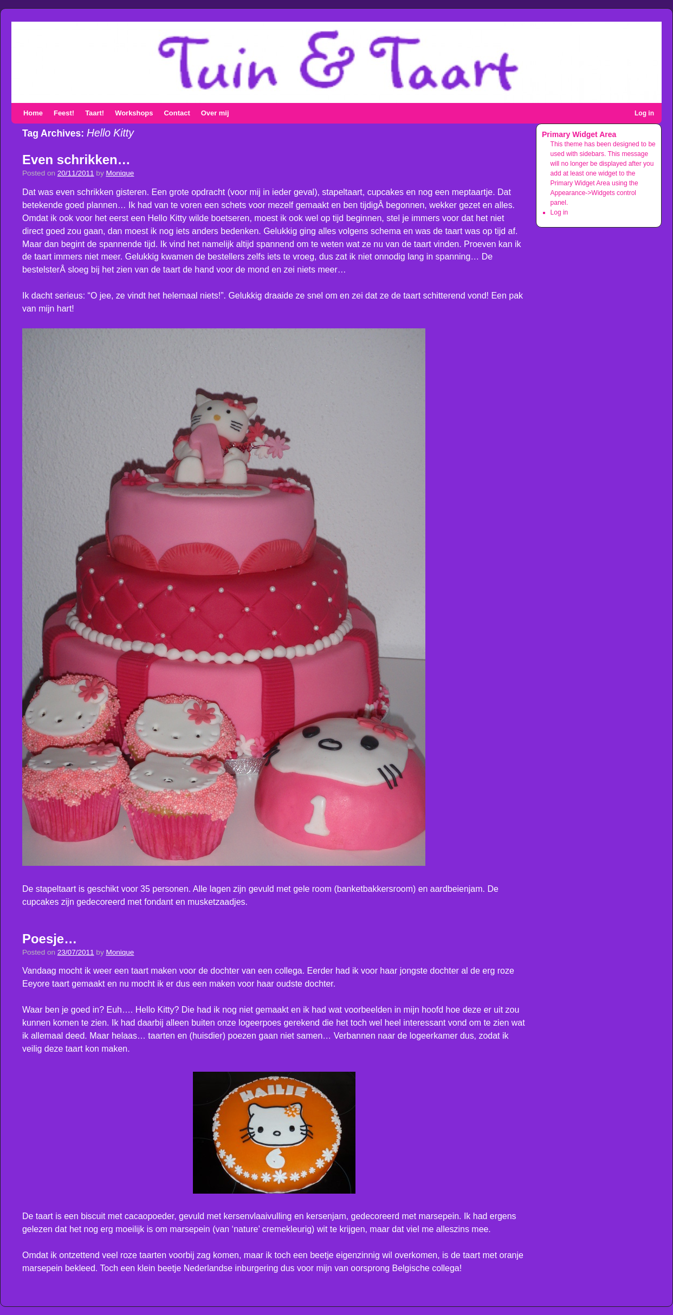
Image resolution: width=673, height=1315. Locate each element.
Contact (177, 113)
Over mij (215, 113)
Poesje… (49, 938)
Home (33, 113)
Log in (644, 113)
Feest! (64, 113)
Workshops (134, 113)
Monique (120, 173)
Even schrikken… (76, 159)
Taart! (94, 113)
